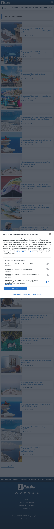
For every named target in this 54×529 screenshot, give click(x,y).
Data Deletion (17, 294)
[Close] (50, 234)
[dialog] (27, 264)
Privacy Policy (37, 294)
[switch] (47, 264)
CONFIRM (15, 288)
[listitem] (27, 260)
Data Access (26, 294)
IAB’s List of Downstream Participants (26, 252)
